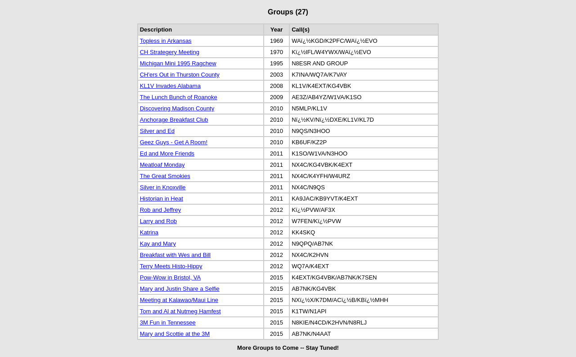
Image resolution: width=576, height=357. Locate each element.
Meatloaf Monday (162, 164)
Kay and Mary (158, 243)
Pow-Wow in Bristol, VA (170, 277)
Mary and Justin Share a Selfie (180, 288)
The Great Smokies (165, 176)
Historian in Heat (161, 198)
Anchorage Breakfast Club (174, 119)
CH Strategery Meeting (169, 52)
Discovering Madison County (177, 108)
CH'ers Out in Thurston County (180, 74)
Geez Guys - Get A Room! (173, 142)
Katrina (149, 232)
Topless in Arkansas (166, 40)
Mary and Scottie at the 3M (175, 333)
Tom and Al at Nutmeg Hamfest (180, 311)
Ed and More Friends (167, 153)
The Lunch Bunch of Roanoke (178, 97)
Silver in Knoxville (163, 187)
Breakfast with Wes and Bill (175, 255)
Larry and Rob (158, 221)
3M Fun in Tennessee (168, 322)
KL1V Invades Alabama (170, 85)
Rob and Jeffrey (160, 209)
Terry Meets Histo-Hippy (171, 266)
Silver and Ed (157, 131)
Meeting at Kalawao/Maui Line (179, 300)
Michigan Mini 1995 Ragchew (178, 63)
